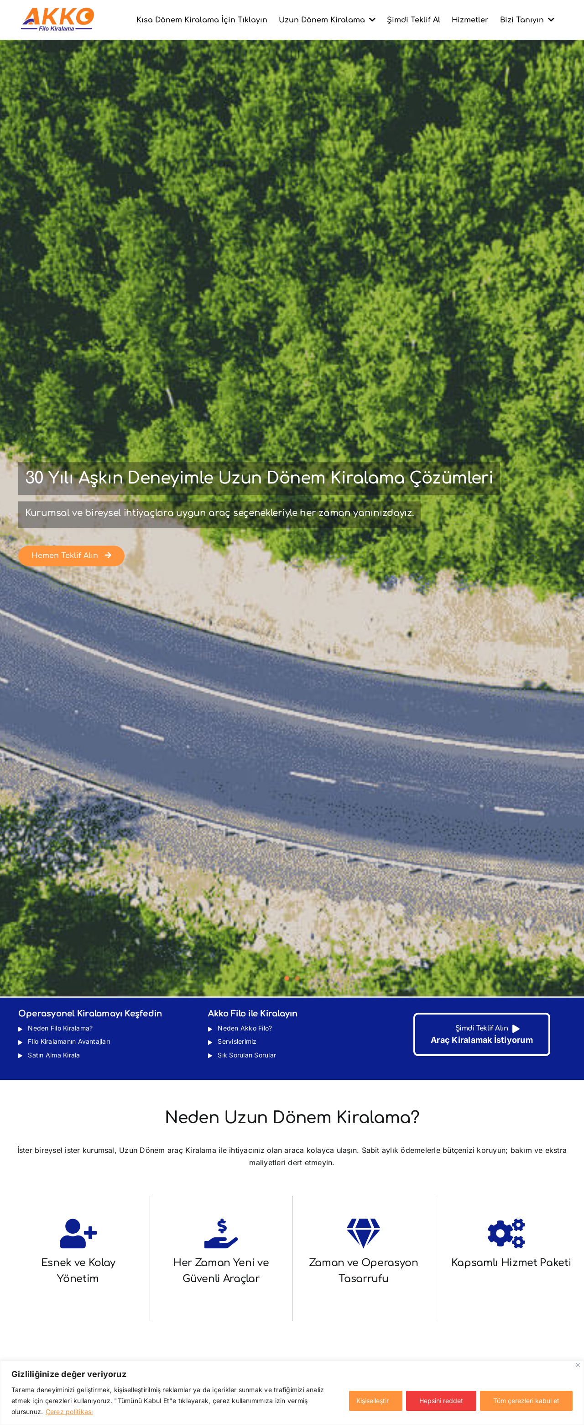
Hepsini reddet (441, 1400)
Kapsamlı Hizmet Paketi (511, 1262)
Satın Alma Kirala (53, 1055)
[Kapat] (578, 1365)
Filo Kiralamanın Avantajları (68, 1041)
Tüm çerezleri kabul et (526, 1400)
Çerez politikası (69, 1411)
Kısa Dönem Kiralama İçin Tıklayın (201, 20)
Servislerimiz (236, 1041)
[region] (292, 1393)
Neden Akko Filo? (244, 1028)
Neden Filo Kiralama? (59, 1028)
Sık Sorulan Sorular (246, 1055)
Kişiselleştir (372, 1400)
